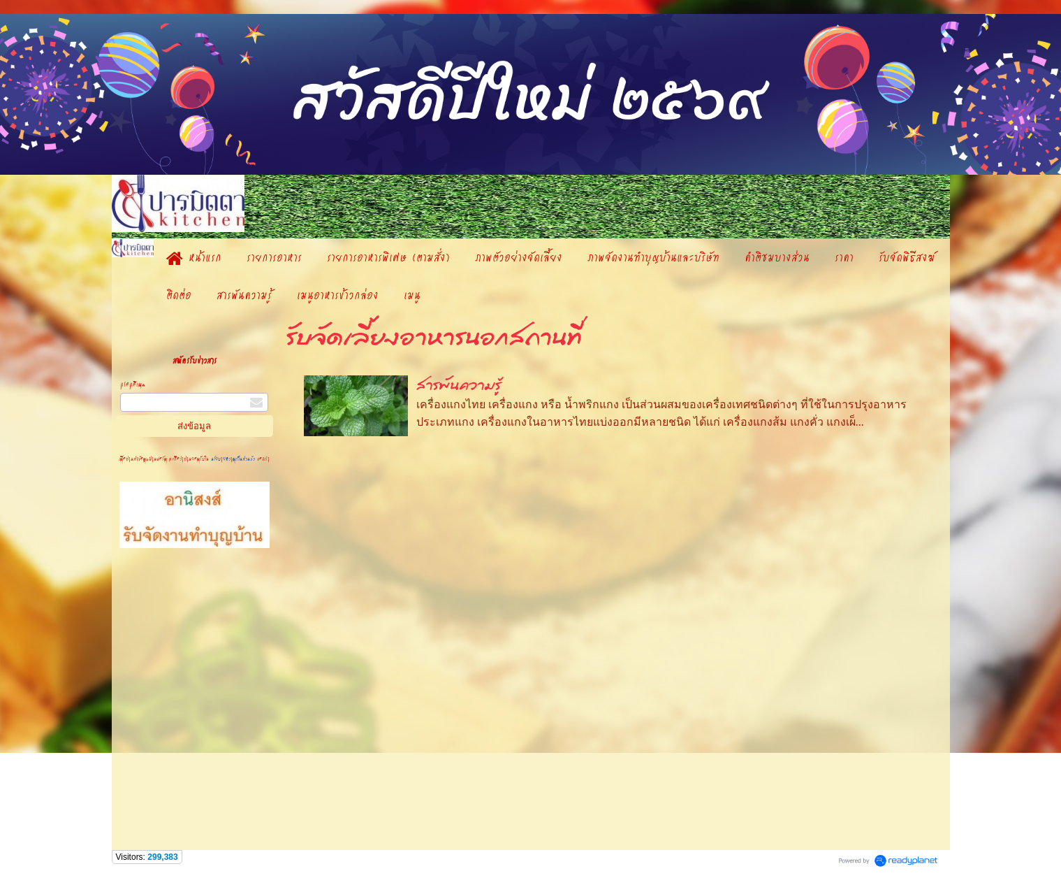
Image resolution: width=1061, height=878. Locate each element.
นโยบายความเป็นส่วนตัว (233, 458)
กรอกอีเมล (132, 384)
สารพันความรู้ (459, 385)
